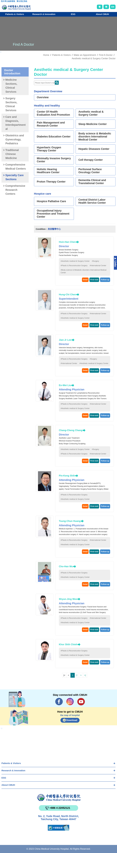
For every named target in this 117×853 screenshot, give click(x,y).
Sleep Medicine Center (92, 124)
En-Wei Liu (65, 385)
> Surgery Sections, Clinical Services (10, 104)
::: (2, 2)
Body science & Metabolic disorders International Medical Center (94, 136)
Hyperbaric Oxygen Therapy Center (49, 149)
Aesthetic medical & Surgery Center (91, 113)
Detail (85, 280)
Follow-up (105, 280)
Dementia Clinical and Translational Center (92, 182)
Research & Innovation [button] (43, 14)
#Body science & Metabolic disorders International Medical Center (83, 271)
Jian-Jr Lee (65, 340)
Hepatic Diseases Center (93, 148)
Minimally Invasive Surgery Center (54, 160)
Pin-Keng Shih (67, 475)
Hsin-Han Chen (67, 242)
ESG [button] (73, 14)
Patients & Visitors (11, 763)
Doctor (57, 83)
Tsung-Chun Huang (70, 521)
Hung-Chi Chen (67, 294)
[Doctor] (46, 83)
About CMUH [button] (102, 14)
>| (85, 675)
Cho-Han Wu (66, 566)
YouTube (81, 701)
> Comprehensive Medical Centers (14, 166)
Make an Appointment (85, 55)
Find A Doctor (106, 55)
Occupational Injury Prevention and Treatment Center (53, 213)
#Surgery (95, 261)
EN (112, 7)
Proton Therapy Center (51, 181)
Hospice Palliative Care (51, 201)
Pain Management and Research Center (51, 124)
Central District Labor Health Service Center (92, 201)
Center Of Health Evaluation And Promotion (53, 113)
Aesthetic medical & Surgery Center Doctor (94, 58)
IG (70, 701)
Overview (43, 97)
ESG (3, 778)
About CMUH (8, 785)
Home (46, 55)
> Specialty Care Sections (13, 177)
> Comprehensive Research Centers (14, 189)
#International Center (98, 266)
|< (64, 675)
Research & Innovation (13, 770)
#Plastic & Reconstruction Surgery (74, 266)
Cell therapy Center (90, 159)
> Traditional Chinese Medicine (11, 154)
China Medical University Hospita (58, 797)
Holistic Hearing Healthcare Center (48, 171)
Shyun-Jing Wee (68, 599)
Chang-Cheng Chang (70, 430)
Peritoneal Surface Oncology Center (90, 171)
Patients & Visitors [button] (14, 14)
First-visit (94, 280)
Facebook (59, 701)
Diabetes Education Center (54, 136)
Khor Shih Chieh (68, 644)
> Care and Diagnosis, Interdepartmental (14, 122)
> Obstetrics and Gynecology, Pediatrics (13, 139)
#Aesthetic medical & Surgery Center (75, 261)
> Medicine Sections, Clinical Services (10, 85)
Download (71, 720)
